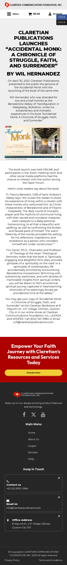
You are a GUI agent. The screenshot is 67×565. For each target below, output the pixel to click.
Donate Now (33, 372)
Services (32, 452)
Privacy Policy (12, 560)
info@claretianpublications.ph (23, 508)
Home (31, 432)
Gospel (32, 446)
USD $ (61, 17)
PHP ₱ (60, 22)
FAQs (31, 459)
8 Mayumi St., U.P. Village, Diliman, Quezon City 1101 (31, 525)
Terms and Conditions (50, 560)
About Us (33, 439)
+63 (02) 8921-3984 (17, 488)
